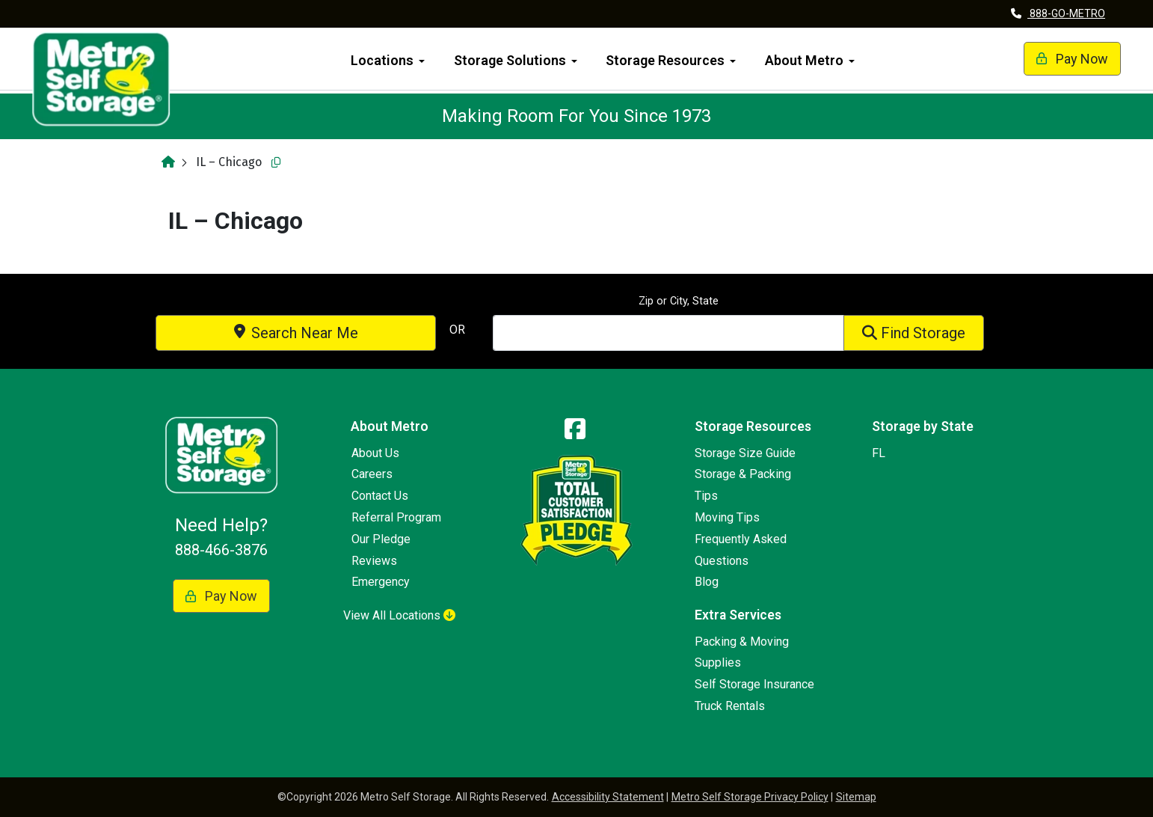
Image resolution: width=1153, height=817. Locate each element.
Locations (382, 60)
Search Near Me (296, 333)
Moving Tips (727, 517)
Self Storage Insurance (754, 684)
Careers (372, 474)
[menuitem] (388, 59)
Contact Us (379, 496)
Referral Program (396, 517)
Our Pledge (381, 539)
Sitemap (856, 797)
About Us (375, 453)
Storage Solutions (510, 60)
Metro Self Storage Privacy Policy (749, 797)
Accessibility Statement (608, 797)
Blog (707, 582)
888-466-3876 (221, 550)
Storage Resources (665, 60)
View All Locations (399, 615)
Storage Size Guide (745, 453)
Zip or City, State (679, 301)
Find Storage (913, 333)
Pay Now (1056, 59)
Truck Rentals (730, 706)
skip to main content (7, 0)
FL (878, 453)
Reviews (374, 561)
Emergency (380, 582)
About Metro (804, 60)
